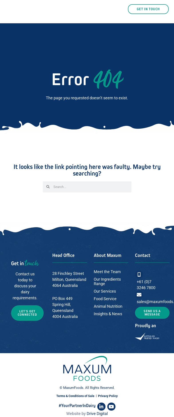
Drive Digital (97, 413)
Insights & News (108, 313)
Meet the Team (107, 271)
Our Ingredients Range (107, 281)
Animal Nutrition (108, 306)
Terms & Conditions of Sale (75, 396)
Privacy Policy (108, 396)
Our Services (105, 291)
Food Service (105, 298)
